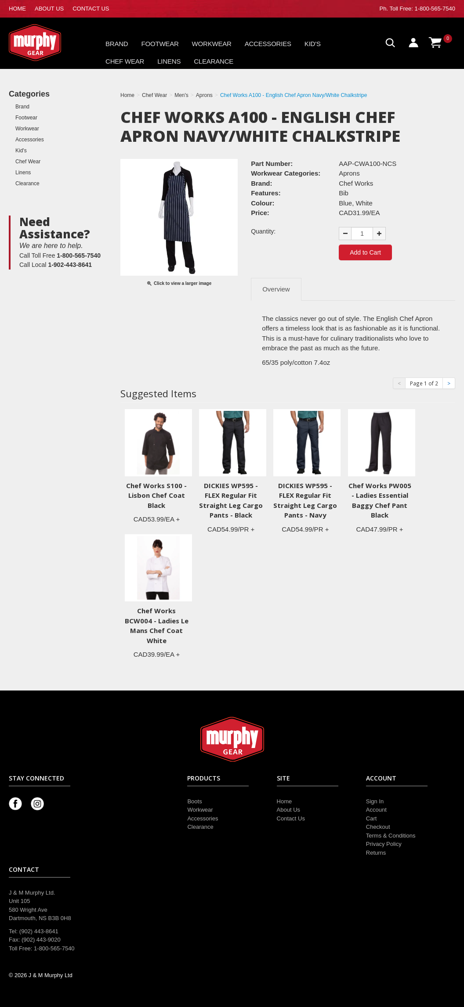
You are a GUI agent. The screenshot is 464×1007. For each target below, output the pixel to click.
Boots (194, 801)
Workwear (212, 43)
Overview (276, 289)
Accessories (268, 43)
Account (376, 809)
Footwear (160, 43)
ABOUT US (49, 8)
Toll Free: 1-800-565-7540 (422, 8)
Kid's (312, 43)
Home (284, 801)
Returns (376, 852)
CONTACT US (90, 8)
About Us (288, 809)
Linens (169, 61)
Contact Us (291, 818)
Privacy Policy (384, 844)
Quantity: (263, 231)
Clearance (213, 61)
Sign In (375, 801)
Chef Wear (124, 61)
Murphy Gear (46, 42)
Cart (371, 818)
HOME (17, 8)
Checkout (378, 827)
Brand (116, 43)
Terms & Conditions (391, 835)
